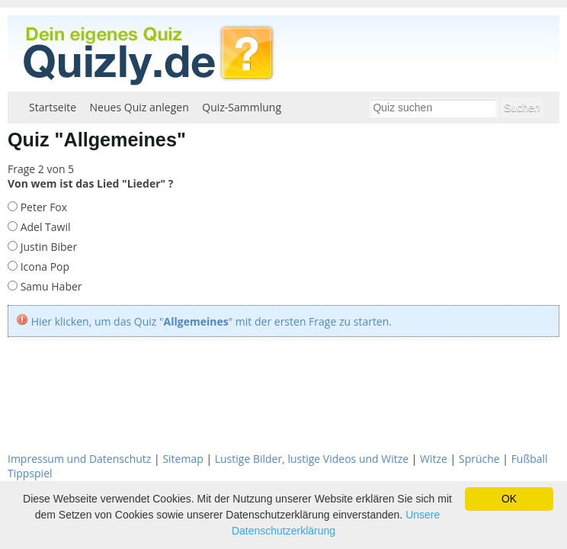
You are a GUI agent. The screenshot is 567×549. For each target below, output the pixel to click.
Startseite (52, 107)
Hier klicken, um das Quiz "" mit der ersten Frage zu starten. (211, 321)
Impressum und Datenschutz (79, 458)
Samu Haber (50, 286)
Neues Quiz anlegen (139, 107)
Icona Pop (43, 266)
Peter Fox (42, 207)
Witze (433, 458)
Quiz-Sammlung (241, 107)
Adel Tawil (44, 227)
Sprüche (479, 458)
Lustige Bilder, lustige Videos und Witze (311, 458)
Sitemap (182, 458)
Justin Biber (47, 246)
